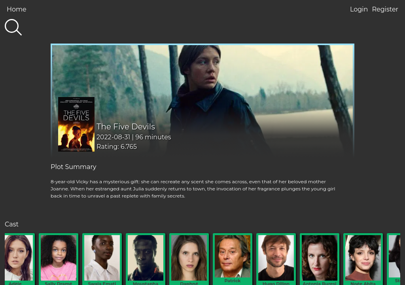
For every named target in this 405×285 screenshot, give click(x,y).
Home (16, 9)
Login (359, 9)
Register (385, 9)
